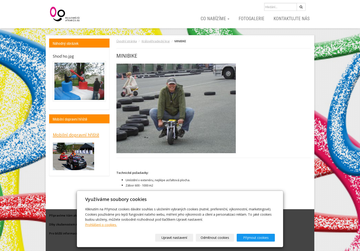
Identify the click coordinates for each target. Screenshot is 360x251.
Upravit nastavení (181, 237)
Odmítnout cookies (219, 237)
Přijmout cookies (257, 237)
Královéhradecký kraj (156, 41)
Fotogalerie (251, 18)
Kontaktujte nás (291, 18)
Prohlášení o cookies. (101, 225)
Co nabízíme (215, 18)
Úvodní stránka (126, 41)
